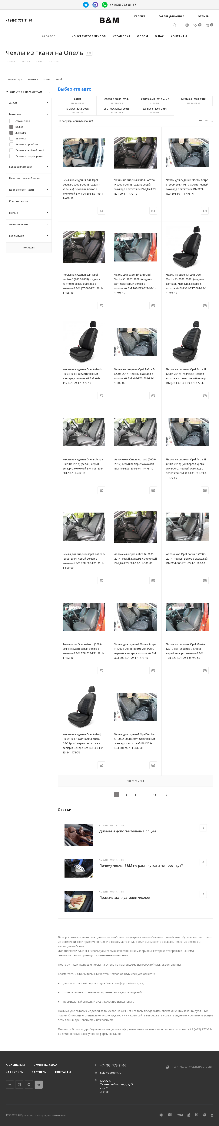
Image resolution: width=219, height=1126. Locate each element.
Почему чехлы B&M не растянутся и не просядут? (141, 865)
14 (154, 794)
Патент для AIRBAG (171, 16)
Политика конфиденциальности (192, 1067)
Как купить (14, 1072)
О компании (15, 1065)
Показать (28, 247)
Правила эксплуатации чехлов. (125, 897)
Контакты (63, 1072)
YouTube (29, 1084)
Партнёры (39, 1072)
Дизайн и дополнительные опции (127, 831)
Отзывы (203, 16)
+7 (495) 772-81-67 (122, 5)
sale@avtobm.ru (110, 1072)
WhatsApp (39, 1084)
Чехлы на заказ (46, 1065)
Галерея (139, 16)
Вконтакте (10, 1084)
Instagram (19, 1084)
